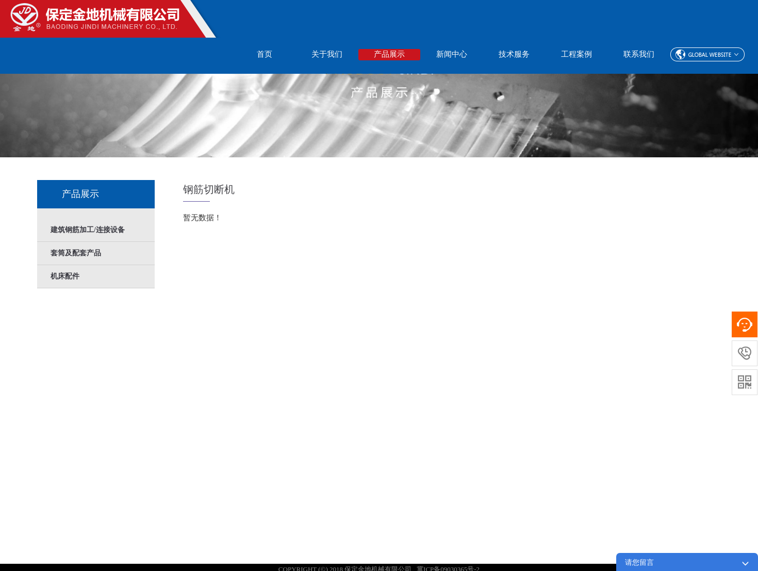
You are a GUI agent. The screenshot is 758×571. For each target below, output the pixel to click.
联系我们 (638, 54)
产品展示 (389, 54)
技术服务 (514, 54)
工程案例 (576, 54)
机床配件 (65, 276)
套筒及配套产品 (76, 253)
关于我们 (326, 54)
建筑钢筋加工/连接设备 (88, 230)
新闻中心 (451, 54)
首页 (264, 54)
